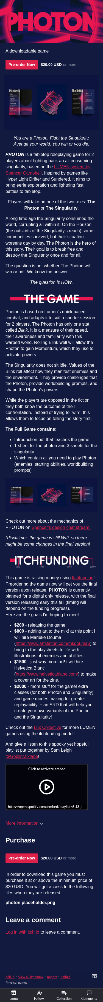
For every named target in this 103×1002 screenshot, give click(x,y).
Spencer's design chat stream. (61, 527)
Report (52, 977)
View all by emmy (30, 977)
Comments (89, 995)
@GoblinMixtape (21, 756)
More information (24, 823)
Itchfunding (82, 577)
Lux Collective (47, 727)
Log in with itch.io (22, 932)
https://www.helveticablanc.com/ (47, 674)
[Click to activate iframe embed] (46, 787)
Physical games (16, 982)
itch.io (10, 977)
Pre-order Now (22, 64)
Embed (65, 977)
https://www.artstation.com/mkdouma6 (53, 643)
